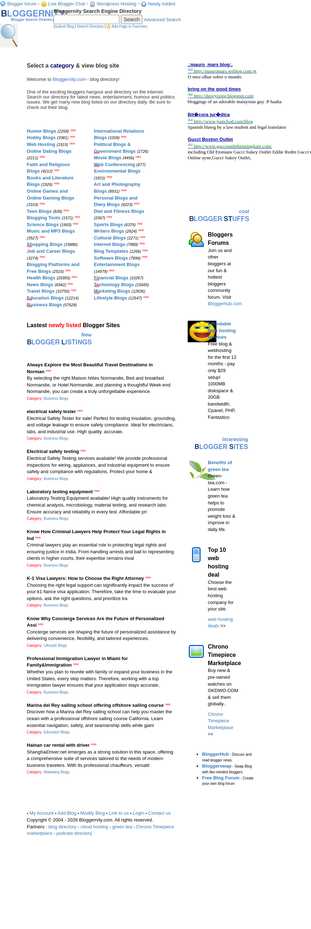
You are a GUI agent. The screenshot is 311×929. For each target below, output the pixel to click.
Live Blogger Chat (66, 3)
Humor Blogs (41, 131)
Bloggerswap (217, 766)
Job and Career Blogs (51, 251)
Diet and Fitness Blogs (119, 211)
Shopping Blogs (45, 244)
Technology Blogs (114, 284)
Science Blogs (43, 224)
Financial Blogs (111, 277)
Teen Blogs (39, 211)
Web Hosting (41, 144)
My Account (41, 813)
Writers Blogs (109, 231)
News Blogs (40, 284)
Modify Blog (93, 813)
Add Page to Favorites (129, 26)
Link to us (119, 813)
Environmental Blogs (117, 171)
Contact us (159, 813)
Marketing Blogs (112, 291)
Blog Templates (111, 251)
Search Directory (90, 26)
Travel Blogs (41, 291)
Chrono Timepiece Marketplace (220, 720)
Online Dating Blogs (49, 151)
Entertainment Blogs (117, 264)
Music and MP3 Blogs (51, 231)
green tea (122, 826)
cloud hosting (94, 826)
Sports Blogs (108, 224)
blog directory (63, 826)
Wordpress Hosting (116, 3)
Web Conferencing (114, 164)
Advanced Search (162, 19)
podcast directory (74, 833)
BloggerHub (215, 754)
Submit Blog (64, 26)
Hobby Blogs (41, 137)
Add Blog (67, 813)
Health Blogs (41, 277)
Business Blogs (44, 304)
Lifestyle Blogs (110, 298)
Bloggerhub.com (225, 303)
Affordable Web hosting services (222, 330)
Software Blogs (111, 258)
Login (138, 813)
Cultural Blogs (110, 238)
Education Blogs (45, 298)
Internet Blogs (109, 244)
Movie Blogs (108, 157)
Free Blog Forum (220, 778)
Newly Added (161, 3)
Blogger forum (22, 3)
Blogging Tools (44, 217)
